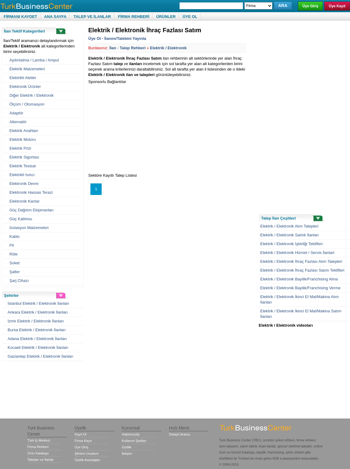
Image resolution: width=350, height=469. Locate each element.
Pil (11, 245)
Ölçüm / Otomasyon (26, 104)
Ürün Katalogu (38, 453)
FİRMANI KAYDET (20, 16)
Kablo (14, 236)
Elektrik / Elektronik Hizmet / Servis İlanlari (297, 252)
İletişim (127, 453)
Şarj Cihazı (19, 280)
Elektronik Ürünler (25, 86)
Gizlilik (126, 447)
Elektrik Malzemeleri (27, 69)
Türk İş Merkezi (38, 440)
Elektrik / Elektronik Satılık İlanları (289, 235)
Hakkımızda (130, 434)
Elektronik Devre (23, 183)
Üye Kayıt (337, 6)
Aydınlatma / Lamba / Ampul (34, 60)
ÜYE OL (190, 16)
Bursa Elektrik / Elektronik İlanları (37, 330)
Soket (14, 263)
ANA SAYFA (55, 16)
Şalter (14, 271)
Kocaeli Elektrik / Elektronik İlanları (38, 347)
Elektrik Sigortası (24, 157)
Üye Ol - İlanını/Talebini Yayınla (117, 38)
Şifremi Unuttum (87, 453)
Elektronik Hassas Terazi (31, 192)
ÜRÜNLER (166, 16)
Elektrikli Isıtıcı (22, 174)
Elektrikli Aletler (22, 77)
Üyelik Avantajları (87, 460)
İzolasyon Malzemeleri (29, 227)
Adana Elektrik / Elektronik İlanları (37, 338)
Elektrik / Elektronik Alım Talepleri (289, 226)
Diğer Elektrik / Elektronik (31, 95)
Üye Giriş (311, 6)
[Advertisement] (139, 127)
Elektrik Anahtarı (23, 130)
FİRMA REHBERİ (133, 16)
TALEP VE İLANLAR (92, 16)
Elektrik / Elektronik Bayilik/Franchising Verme (300, 288)
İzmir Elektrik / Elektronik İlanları (36, 321)
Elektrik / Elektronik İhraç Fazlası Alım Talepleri (301, 261)
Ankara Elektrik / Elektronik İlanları (38, 312)
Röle (13, 254)
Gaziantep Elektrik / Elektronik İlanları (40, 356)
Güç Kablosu (20, 219)
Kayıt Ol (80, 434)
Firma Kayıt (83, 441)
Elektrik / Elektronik (168, 48)
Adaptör (16, 113)
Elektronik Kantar (24, 201)
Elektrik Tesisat (22, 166)
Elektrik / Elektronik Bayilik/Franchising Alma (299, 279)
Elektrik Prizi (20, 148)
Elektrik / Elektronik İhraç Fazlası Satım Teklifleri (302, 270)
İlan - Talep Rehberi (127, 48)
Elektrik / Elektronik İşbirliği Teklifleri (291, 243)
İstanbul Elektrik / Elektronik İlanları (38, 303)
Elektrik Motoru (22, 139)
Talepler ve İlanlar (40, 459)
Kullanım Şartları (134, 441)
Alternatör (17, 122)
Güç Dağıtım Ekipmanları (31, 210)
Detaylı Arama (179, 434)
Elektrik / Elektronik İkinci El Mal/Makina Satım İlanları (300, 314)
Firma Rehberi (38, 447)
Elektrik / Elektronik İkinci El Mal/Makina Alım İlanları (299, 299)
